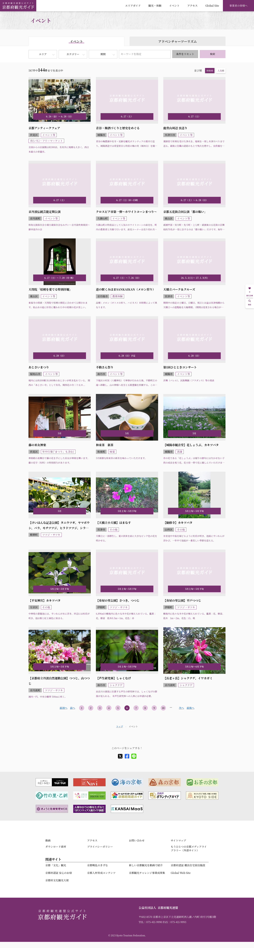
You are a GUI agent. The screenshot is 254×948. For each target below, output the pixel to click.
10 (163, 708)
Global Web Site (180, 873)
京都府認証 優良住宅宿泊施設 (188, 865)
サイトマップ (178, 840)
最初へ (63, 708)
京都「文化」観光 (55, 865)
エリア (43, 54)
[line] (133, 756)
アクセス (192, 5)
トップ (119, 726)
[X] (120, 756)
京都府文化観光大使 (57, 880)
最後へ (190, 708)
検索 (212, 54)
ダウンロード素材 (55, 846)
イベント (174, 5)
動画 (48, 840)
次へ (181, 708)
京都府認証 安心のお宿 (58, 873)
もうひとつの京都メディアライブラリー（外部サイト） (189, 848)
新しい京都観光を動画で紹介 (146, 865)
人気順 (220, 70)
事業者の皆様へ (238, 5)
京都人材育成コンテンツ (101, 873)
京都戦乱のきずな (97, 865)
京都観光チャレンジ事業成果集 (147, 873)
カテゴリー (72, 54)
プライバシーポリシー (100, 846)
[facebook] (127, 756)
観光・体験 (154, 5)
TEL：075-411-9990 (150, 922)
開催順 (209, 70)
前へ (72, 708)
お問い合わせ (136, 840)
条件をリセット (185, 54)
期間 (103, 54)
